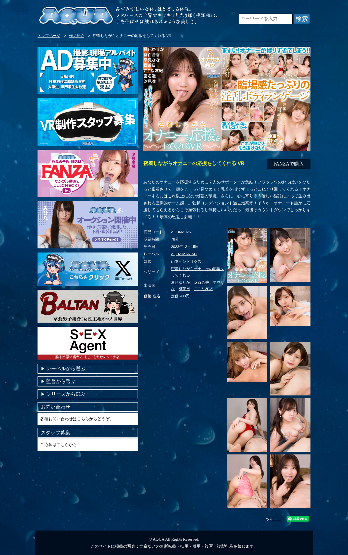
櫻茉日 (184, 289)
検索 (302, 18)
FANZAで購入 (289, 164)
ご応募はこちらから (58, 444)
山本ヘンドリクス (186, 262)
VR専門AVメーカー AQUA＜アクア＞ (76, 16)
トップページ (49, 36)
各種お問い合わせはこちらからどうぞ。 (77, 418)
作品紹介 (76, 36)
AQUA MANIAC (184, 254)
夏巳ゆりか (180, 282)
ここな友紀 (203, 289)
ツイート (273, 519)
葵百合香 (201, 282)
